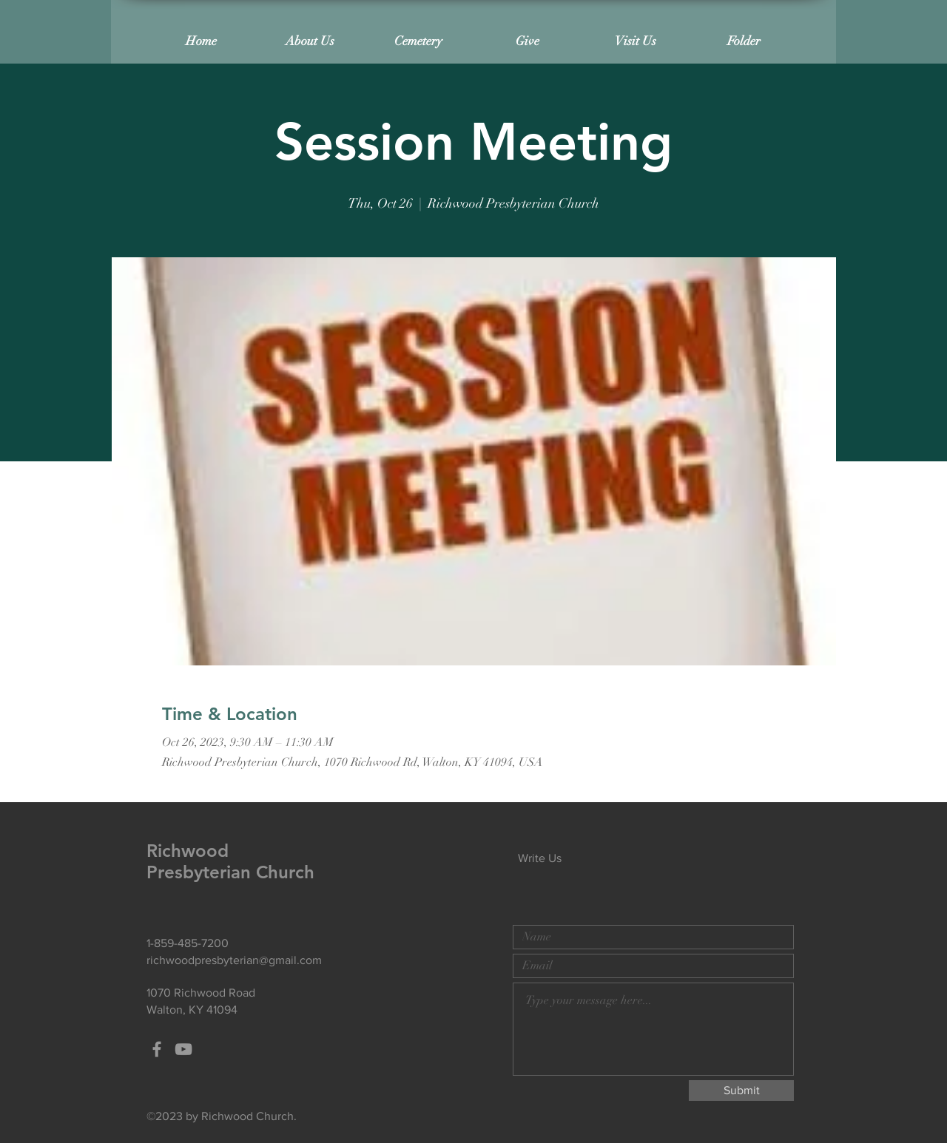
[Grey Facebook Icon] (156, 1049)
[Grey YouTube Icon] (183, 1049)
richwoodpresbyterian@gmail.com (234, 960)
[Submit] (741, 1090)
